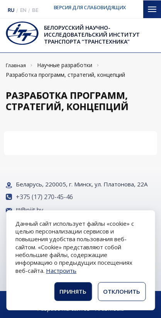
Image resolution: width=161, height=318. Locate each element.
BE (35, 10)
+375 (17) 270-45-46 (44, 197)
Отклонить (121, 291)
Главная (16, 65)
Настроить (61, 270)
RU (11, 10)
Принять (72, 291)
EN (23, 10)
